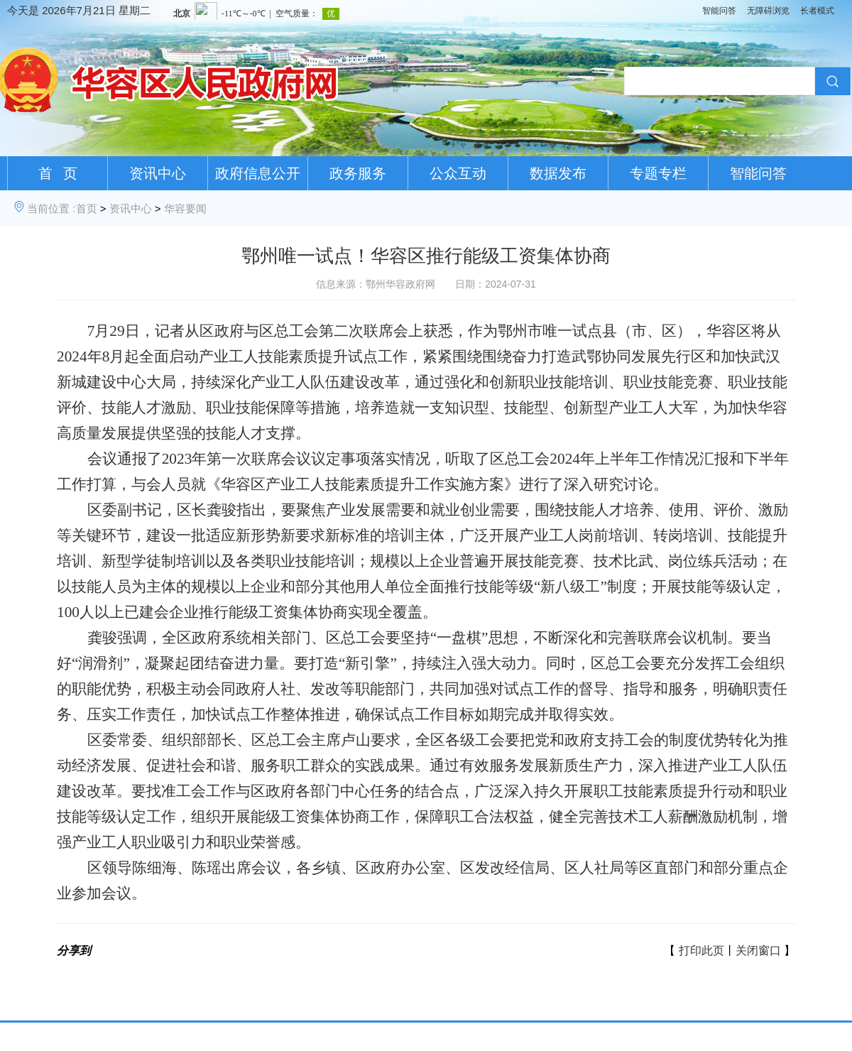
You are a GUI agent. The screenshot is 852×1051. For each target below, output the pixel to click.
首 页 (57, 173)
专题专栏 (658, 173)
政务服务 (357, 173)
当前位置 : (51, 208)
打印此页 (701, 950)
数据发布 (558, 173)
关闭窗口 (758, 950)
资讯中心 (157, 173)
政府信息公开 (257, 173)
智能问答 (719, 11)
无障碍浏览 (768, 11)
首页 (86, 208)
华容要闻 (185, 208)
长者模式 (817, 11)
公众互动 (458, 173)
